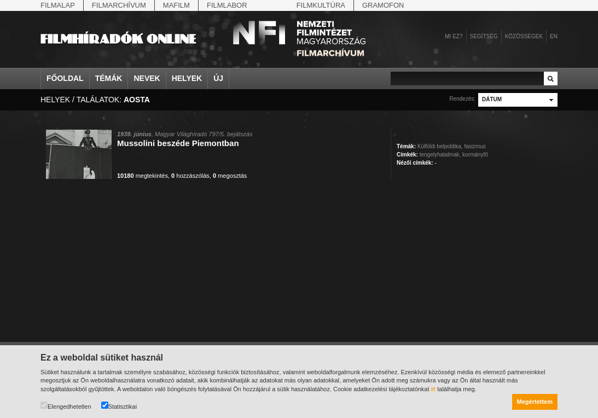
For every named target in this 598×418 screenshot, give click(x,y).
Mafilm (176, 5)
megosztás (230, 175)
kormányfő (475, 155)
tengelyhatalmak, (440, 155)
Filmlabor (227, 5)
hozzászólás (190, 175)
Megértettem (535, 401)
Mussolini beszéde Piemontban (178, 143)
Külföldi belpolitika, (440, 146)
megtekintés (142, 175)
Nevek (146, 78)
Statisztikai (119, 406)
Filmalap (57, 5)
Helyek (187, 78)
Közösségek (524, 36)
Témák (109, 78)
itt (433, 389)
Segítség (484, 36)
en (554, 36)
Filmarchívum (119, 5)
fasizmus (474, 146)
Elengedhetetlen (65, 406)
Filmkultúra (321, 5)
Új (218, 78)
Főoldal (65, 78)
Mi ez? (453, 36)
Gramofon (383, 5)
